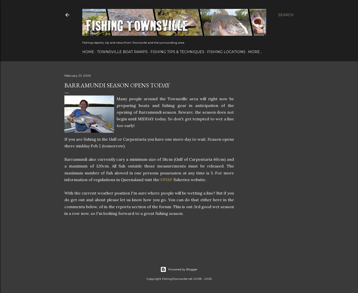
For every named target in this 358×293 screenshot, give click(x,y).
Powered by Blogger (179, 269)
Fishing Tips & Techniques (177, 52)
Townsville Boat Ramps (122, 52)
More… (255, 52)
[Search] (286, 15)
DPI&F (166, 179)
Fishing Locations (226, 52)
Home (88, 52)
